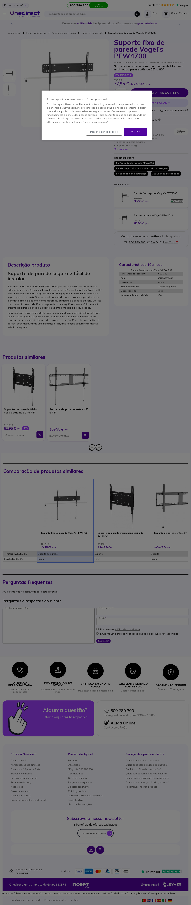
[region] (97, 115)
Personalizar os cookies (104, 131)
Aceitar (135, 131)
